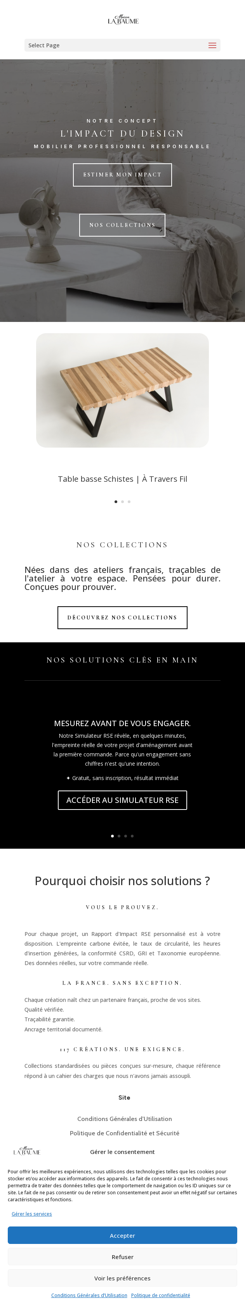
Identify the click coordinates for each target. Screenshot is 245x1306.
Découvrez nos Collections (122, 617)
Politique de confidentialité (160, 1295)
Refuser (123, 1257)
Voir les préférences (122, 1278)
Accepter (122, 1235)
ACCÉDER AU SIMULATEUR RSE (122, 800)
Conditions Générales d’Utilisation (89, 1295)
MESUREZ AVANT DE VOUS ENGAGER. (122, 723)
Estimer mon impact (122, 174)
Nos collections (122, 225)
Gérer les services (32, 1214)
